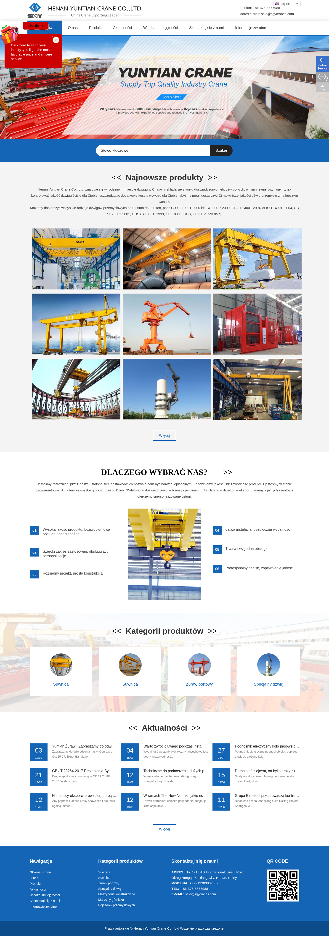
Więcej (164, 436)
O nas (73, 28)
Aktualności (122, 28)
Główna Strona (40, 872)
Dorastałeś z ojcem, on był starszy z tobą (268, 771)
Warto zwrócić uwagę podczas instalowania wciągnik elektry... (193, 746)
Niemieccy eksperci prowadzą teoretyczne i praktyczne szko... (102, 796)
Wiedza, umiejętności (160, 28)
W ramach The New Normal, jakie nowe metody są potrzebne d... (196, 796)
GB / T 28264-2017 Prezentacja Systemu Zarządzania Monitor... (104, 771)
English (282, 3)
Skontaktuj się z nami (206, 28)
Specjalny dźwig (268, 684)
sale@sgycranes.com (277, 14)
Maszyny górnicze (111, 900)
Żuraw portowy (199, 684)
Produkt (95, 28)
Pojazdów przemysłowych (116, 905)
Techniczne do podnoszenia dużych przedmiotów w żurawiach (193, 771)
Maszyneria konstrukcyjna (116, 894)
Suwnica (61, 684)
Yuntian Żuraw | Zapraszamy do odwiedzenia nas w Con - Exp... (104, 746)
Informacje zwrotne (250, 28)
